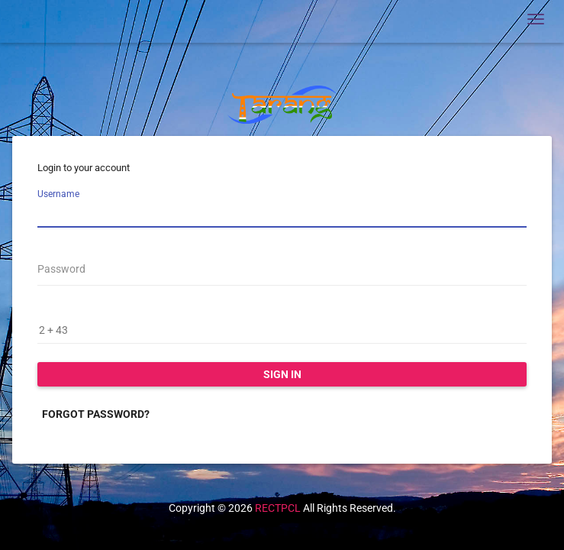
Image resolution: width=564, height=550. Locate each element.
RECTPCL (278, 508)
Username (58, 194)
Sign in (282, 374)
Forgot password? (96, 414)
